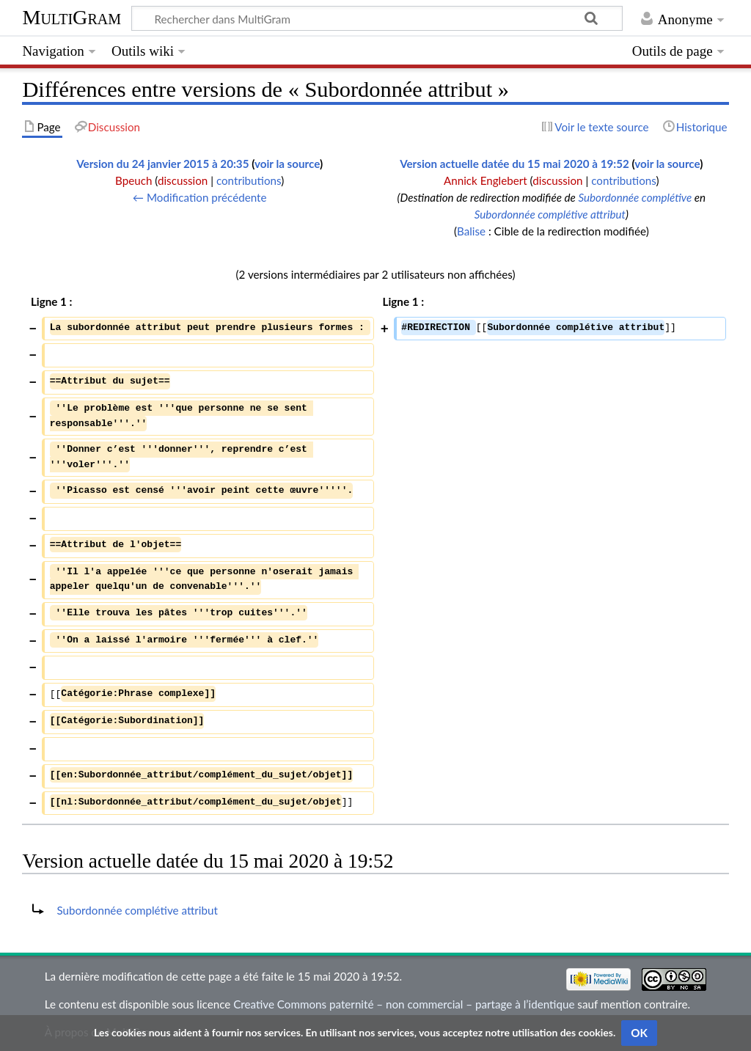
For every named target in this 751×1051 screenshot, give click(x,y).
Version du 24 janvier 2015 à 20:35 (162, 163)
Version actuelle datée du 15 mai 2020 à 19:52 (514, 163)
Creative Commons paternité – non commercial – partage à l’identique (403, 1004)
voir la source (287, 163)
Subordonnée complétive (635, 197)
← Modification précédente (200, 197)
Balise (471, 231)
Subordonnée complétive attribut (550, 214)
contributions (248, 180)
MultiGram (71, 17)
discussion (183, 180)
